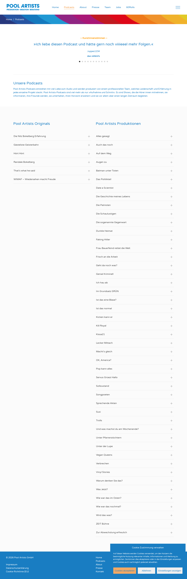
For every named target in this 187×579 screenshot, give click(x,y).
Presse (99, 568)
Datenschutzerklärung (17, 568)
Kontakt (100, 571)
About (99, 564)
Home (9, 20)
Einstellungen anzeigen (169, 570)
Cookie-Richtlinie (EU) (17, 571)
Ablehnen (146, 570)
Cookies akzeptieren (125, 570)
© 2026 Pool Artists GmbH (19, 557)
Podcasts (100, 561)
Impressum (11, 564)
